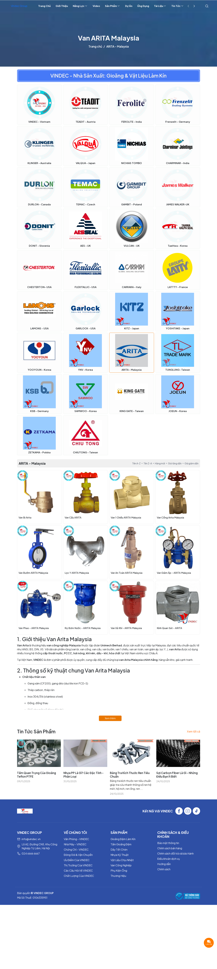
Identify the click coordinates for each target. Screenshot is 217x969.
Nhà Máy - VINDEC (75, 844)
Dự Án (128, 5)
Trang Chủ (44, 5)
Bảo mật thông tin (168, 843)
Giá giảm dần (191, 463)
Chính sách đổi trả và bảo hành (175, 853)
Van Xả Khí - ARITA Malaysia (126, 627)
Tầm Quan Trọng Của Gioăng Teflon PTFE (36, 774)
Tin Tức (177, 6)
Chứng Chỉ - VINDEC (76, 849)
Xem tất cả (193, 731)
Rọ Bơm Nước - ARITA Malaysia (83, 627)
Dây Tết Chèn (119, 849)
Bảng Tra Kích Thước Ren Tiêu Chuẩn (130, 774)
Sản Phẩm (112, 6)
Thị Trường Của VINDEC (78, 865)
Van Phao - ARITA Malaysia (34, 627)
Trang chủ (95, 46)
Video (96, 5)
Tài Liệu (160, 6)
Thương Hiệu (118, 875)
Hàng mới (160, 463)
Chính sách (163, 869)
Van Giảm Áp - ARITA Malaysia (174, 572)
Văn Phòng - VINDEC (76, 839)
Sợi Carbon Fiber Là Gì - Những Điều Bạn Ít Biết (177, 774)
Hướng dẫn (164, 864)
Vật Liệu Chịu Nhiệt (122, 860)
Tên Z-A (148, 463)
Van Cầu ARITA (73, 517)
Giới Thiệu (62, 5)
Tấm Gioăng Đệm (121, 844)
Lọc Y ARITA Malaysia (77, 572)
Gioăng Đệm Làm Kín (123, 839)
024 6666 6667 (31, 853)
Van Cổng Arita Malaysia (170, 517)
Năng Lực (80, 6)
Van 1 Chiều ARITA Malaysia (126, 517)
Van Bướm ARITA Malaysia (33, 572)
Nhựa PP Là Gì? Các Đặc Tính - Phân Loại (83, 774)
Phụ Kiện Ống (119, 870)
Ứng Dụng (143, 5)
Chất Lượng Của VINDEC (79, 875)
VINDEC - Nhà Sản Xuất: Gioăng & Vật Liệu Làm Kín (108, 75)
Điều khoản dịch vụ (168, 858)
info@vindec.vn (31, 839)
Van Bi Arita (25, 517)
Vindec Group (19, 6)
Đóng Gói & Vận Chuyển (78, 854)
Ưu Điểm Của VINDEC (77, 860)
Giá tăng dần (175, 463)
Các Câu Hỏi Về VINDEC (78, 870)
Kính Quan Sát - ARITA (169, 627)
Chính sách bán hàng (169, 848)
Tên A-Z (136, 463)
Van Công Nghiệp (121, 865)
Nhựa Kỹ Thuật (120, 854)
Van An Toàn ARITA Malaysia (126, 572)
